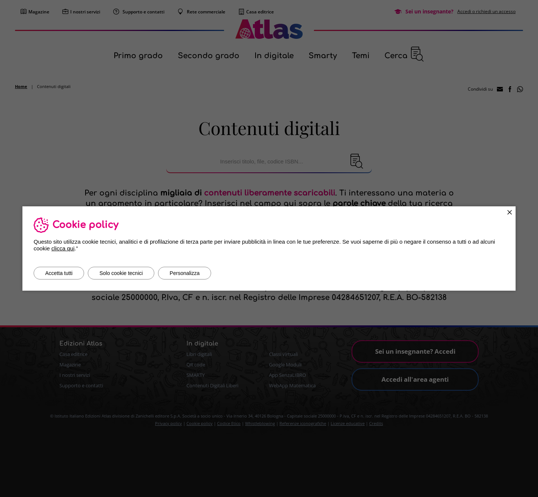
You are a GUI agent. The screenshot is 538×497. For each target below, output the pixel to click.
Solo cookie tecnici (121, 273)
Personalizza (185, 273)
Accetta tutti (58, 273)
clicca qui (63, 248)
